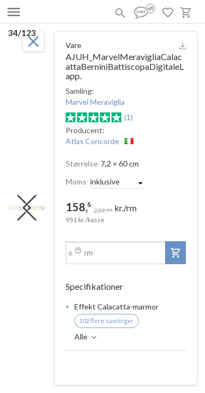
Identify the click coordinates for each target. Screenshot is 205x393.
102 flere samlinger (106, 320)
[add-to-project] (175, 252)
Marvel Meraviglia (95, 101)
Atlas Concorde (92, 141)
